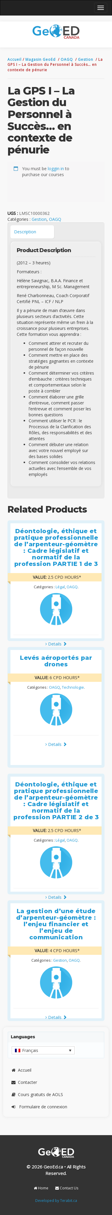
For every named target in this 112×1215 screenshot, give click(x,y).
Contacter (24, 1082)
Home (41, 1188)
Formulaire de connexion (39, 1107)
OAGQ (67, 59)
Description (25, 232)
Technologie (73, 687)
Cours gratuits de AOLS (37, 1094)
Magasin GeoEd (40, 59)
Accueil (15, 59)
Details (56, 644)
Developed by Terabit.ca (56, 1200)
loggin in (56, 168)
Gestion (86, 59)
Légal (60, 586)
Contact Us (66, 1188)
